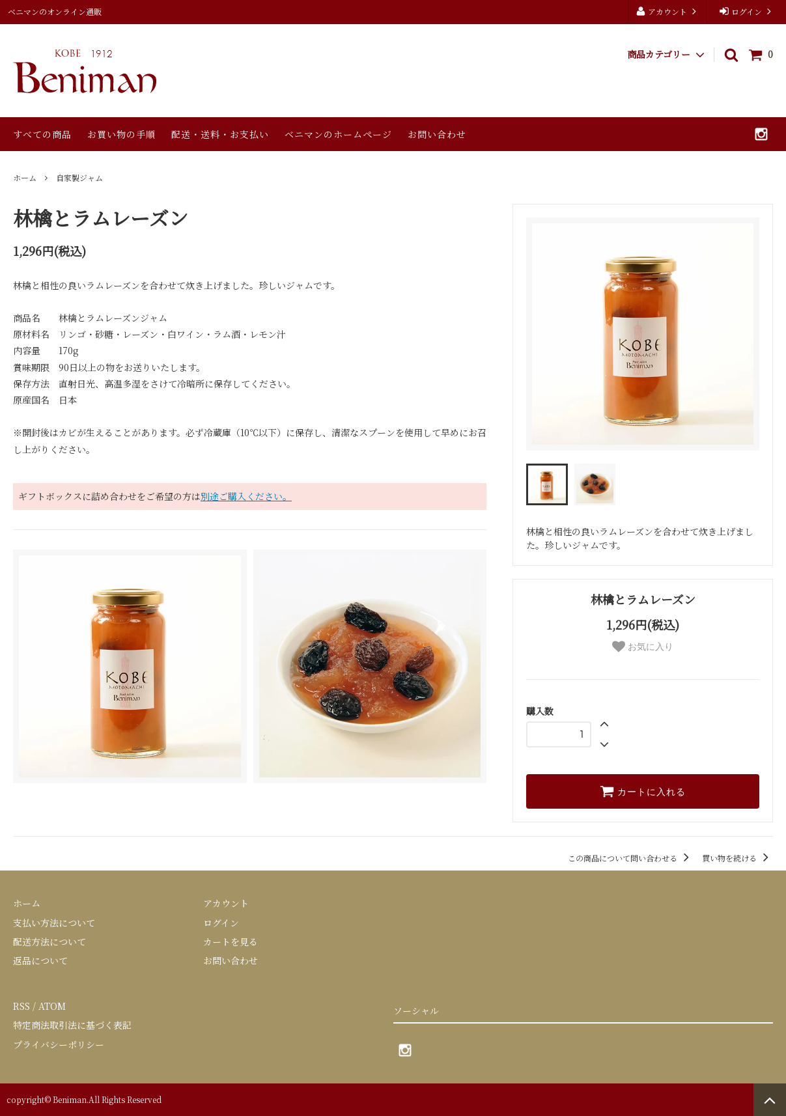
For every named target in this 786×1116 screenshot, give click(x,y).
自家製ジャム (79, 177)
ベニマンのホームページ (338, 134)
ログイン (746, 11)
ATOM (52, 1005)
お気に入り (642, 646)
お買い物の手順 (121, 134)
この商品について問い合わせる (631, 857)
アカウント (667, 11)
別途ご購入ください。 (246, 496)
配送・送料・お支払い (220, 134)
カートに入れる (643, 791)
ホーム (24, 177)
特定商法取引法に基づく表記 (72, 1024)
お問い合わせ (437, 134)
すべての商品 (42, 134)
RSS (21, 1005)
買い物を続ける (737, 857)
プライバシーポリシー (58, 1044)
